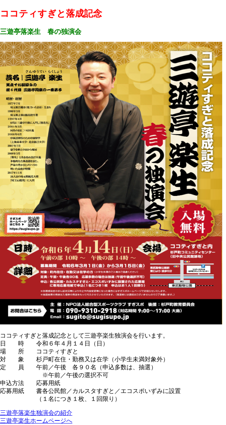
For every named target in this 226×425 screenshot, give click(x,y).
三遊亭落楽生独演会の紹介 (36, 413)
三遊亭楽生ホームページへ (36, 420)
